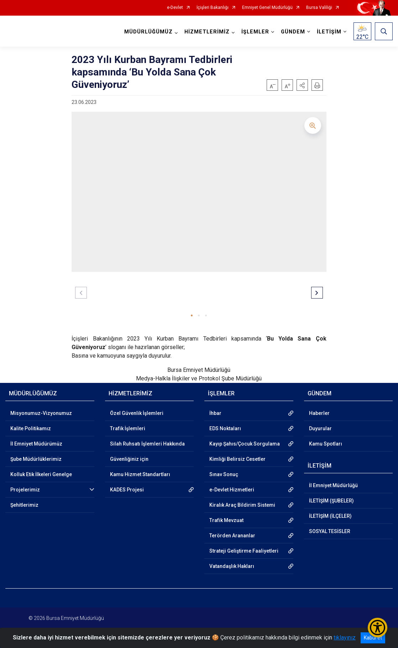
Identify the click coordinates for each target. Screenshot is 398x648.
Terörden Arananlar (232, 535)
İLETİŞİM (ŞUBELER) (331, 501)
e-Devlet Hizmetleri (231, 489)
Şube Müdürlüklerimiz (36, 459)
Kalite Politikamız (30, 428)
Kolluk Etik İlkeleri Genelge (41, 474)
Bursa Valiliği (319, 7)
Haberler (319, 413)
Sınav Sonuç (223, 474)
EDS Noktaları (225, 428)
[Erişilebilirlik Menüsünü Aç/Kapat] (377, 627)
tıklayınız (345, 637)
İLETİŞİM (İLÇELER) (330, 516)
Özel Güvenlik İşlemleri (136, 413)
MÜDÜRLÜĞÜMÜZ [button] (148, 32)
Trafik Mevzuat (226, 520)
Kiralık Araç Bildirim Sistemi (242, 505)
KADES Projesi (127, 489)
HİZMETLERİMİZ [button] (207, 32)
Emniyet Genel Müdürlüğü (267, 7)
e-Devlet (175, 7)
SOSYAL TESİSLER (329, 531)
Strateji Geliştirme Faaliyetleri (243, 551)
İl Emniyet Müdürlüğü (333, 485)
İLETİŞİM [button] (329, 32)
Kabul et (373, 638)
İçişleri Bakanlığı (213, 7)
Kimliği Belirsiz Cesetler (237, 459)
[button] (302, 85)
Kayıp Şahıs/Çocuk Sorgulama (244, 444)
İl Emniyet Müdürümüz (36, 444)
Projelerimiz (25, 489)
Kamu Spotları (325, 444)
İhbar (215, 413)
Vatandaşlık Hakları (231, 566)
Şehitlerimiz (24, 505)
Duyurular (320, 428)
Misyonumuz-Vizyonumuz (41, 413)
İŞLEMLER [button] (255, 32)
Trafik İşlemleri (127, 428)
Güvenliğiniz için (129, 459)
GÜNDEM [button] (293, 32)
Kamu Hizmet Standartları (140, 474)
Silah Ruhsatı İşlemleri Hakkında (147, 444)
